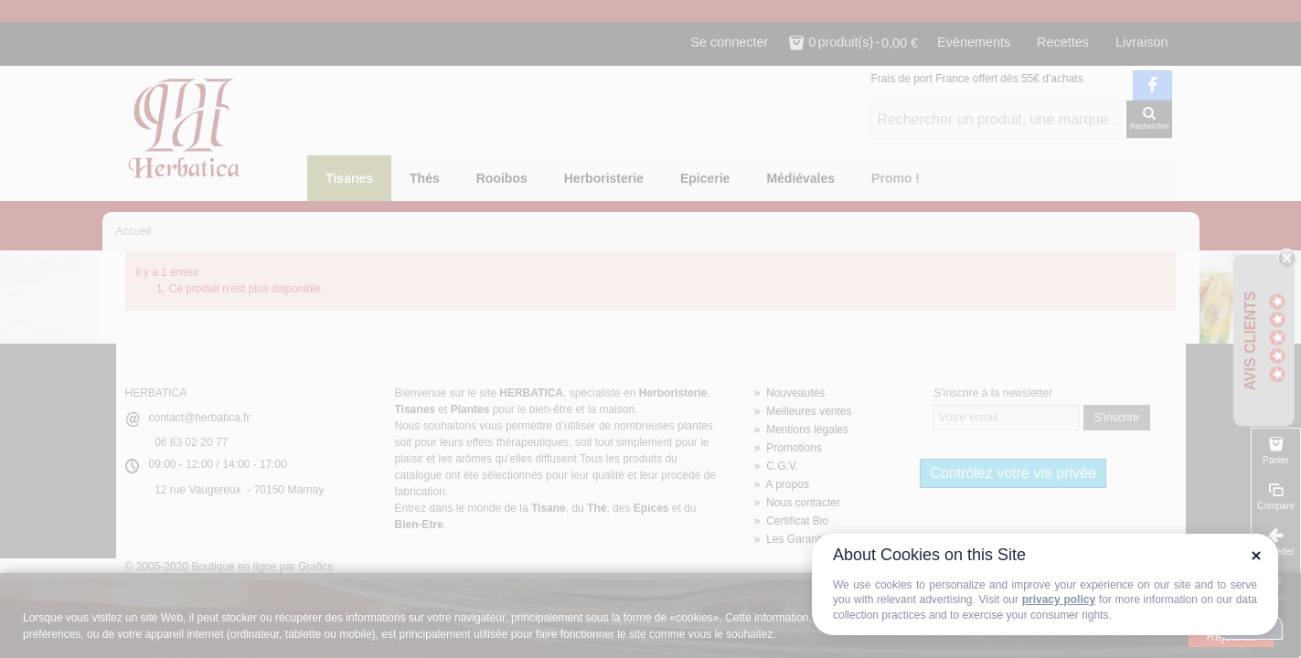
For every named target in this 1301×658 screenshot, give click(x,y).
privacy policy (1058, 599)
